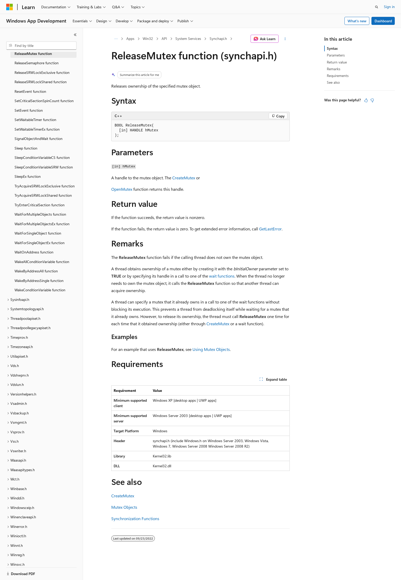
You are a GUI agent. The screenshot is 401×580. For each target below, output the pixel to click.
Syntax (332, 48)
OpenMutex (121, 189)
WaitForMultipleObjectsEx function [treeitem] (42, 223)
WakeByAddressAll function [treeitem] (36, 270)
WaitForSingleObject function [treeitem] (38, 233)
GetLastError (270, 228)
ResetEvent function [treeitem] (30, 91)
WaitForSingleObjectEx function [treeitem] (40, 242)
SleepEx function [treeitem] (28, 176)
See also (333, 82)
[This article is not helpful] (372, 100)
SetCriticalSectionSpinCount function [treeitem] (44, 100)
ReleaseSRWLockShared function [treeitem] (41, 81)
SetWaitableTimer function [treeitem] (35, 119)
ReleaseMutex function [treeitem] (33, 53)
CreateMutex (183, 177)
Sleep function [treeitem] (26, 148)
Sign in (389, 6)
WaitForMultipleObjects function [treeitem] (40, 214)
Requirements (338, 75)
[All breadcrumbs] (115, 39)
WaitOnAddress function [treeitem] (34, 252)
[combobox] (41, 45)
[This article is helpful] (366, 100)
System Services (188, 38)
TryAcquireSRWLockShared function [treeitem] (43, 195)
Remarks (333, 68)
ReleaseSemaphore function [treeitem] (37, 62)
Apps (130, 38)
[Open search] (376, 7)
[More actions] (285, 39)
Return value (337, 62)
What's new (357, 20)
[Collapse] (75, 34)
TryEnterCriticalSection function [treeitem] (40, 204)
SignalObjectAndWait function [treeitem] (39, 138)
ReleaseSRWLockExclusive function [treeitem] (42, 72)
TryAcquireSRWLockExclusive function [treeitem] (45, 185)
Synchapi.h (218, 38)
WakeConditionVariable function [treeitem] (40, 289)
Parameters (336, 55)
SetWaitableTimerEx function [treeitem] (37, 129)
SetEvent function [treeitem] (29, 110)
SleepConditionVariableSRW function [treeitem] (44, 167)
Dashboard (383, 20)
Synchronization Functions (135, 518)
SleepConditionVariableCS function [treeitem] (42, 157)
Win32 (148, 38)
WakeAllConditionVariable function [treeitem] (42, 261)
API (164, 38)
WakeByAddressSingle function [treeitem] (39, 280)
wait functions (221, 276)
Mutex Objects (124, 507)
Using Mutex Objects (211, 349)
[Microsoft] (9, 7)
